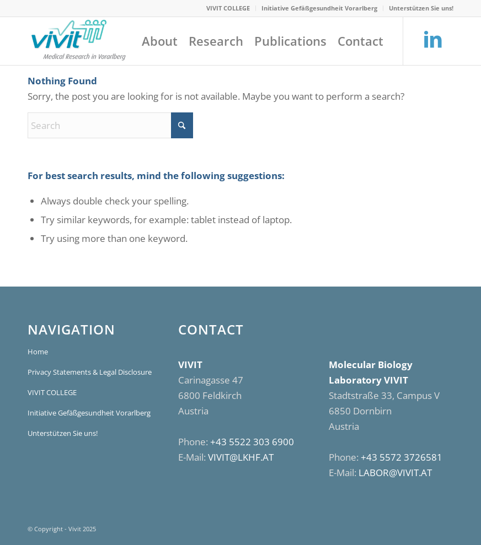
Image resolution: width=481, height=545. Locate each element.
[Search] (110, 125)
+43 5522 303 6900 (252, 441)
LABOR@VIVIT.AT (395, 472)
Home (38, 352)
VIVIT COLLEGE (228, 8)
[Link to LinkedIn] (433, 40)
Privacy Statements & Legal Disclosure (90, 372)
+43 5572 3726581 (401, 457)
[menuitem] (228, 8)
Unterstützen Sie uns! (421, 8)
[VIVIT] (77, 41)
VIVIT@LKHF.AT (241, 457)
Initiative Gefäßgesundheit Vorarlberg (319, 8)
